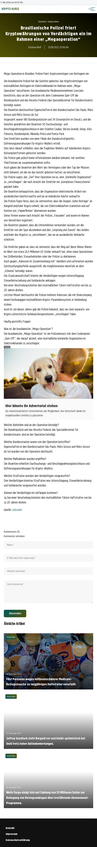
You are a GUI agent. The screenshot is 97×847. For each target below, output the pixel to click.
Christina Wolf (34, 47)
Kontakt (10, 828)
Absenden (15, 613)
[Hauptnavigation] (90, 9)
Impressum (11, 833)
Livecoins (17, 510)
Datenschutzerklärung (18, 840)
